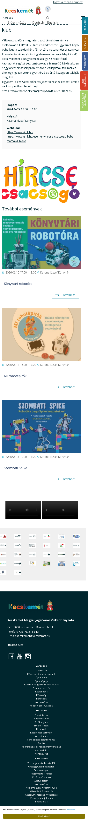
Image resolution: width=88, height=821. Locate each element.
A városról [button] (41, 670)
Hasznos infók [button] (41, 750)
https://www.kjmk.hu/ (20, 132)
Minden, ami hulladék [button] (41, 705)
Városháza (41, 758)
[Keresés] (29, 18)
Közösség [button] (41, 695)
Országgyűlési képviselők (41, 766)
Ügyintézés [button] (41, 677)
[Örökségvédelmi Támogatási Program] (32, 545)
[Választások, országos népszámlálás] (61, 545)
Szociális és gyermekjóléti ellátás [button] (41, 684)
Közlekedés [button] (41, 691)
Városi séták (41, 736)
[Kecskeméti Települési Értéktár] (32, 554)
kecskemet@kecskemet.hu (33, 636)
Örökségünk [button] (41, 722)
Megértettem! (44, 816)
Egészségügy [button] (41, 681)
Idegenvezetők (41, 718)
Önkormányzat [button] (41, 770)
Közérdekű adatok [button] (41, 777)
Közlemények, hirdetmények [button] (41, 787)
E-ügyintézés (17, 22)
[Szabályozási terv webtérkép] (76, 545)
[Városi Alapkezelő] (76, 554)
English (52, 22)
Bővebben (71, 809)
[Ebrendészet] (61, 554)
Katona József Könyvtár (21, 121)
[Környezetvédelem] (17, 563)
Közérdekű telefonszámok (41, 674)
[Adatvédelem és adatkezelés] (32, 536)
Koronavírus (41, 702)
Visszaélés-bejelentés (41, 798)
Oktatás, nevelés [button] (41, 688)
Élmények (41, 729)
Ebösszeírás (41, 801)
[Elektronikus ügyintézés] (46, 536)
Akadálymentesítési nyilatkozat (41, 794)
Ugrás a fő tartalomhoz (68, 2)
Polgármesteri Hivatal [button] (41, 773)
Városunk (41, 665)
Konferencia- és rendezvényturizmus (41, 746)
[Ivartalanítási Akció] (17, 572)
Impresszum (15, 645)
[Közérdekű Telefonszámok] (17, 536)
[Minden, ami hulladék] (17, 545)
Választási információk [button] (41, 791)
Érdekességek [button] (41, 725)
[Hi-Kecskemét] (76, 536)
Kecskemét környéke (41, 732)
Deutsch (38, 22)
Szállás (41, 743)
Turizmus (41, 710)
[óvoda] (32, 563)
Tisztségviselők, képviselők (41, 763)
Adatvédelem (41, 780)
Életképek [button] (41, 698)
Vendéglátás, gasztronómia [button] (41, 739)
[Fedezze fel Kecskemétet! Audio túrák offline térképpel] (17, 554)
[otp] (46, 563)
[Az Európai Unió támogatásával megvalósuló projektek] (61, 536)
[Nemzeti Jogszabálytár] (46, 545)
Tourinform (41, 715)
